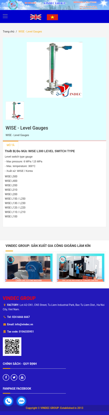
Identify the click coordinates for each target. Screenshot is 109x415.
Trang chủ (8, 31)
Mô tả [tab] (10, 145)
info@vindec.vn (24, 324)
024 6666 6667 (21, 316)
